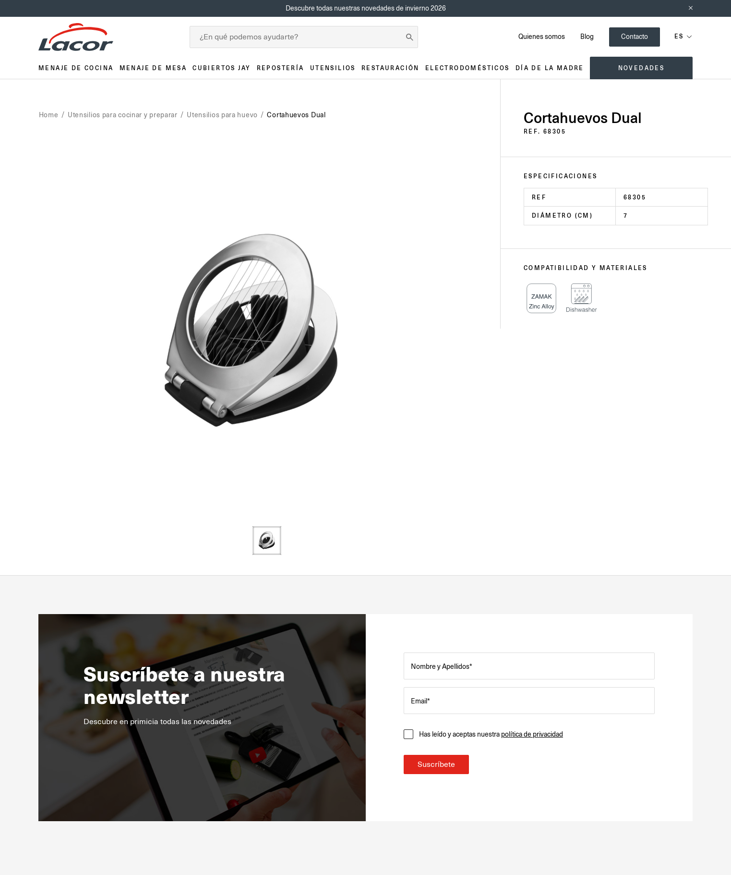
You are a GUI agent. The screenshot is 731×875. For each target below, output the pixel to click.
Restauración (390, 68)
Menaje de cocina (75, 68)
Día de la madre (549, 68)
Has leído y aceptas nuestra (491, 734)
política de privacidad (532, 734)
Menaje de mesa (153, 68)
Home (49, 115)
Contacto (634, 36)
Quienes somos (541, 36)
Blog (587, 36)
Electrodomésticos (467, 68)
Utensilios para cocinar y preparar (123, 115)
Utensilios (333, 68)
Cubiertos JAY (221, 68)
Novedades (641, 68)
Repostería (280, 68)
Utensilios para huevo (222, 115)
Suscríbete (436, 764)
